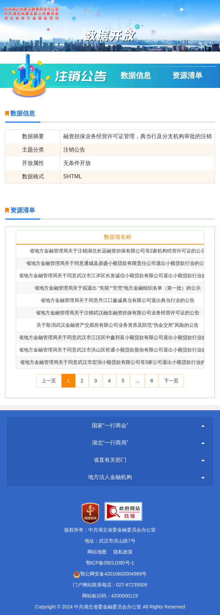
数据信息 (136, 75)
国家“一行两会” (110, 425)
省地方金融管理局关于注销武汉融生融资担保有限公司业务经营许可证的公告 (117, 312)
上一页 (49, 380)
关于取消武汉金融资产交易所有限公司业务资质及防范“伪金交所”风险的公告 (117, 325)
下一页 (171, 380)
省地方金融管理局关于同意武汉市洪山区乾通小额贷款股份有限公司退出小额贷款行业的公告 (117, 350)
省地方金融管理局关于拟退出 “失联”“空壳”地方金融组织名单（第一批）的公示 (117, 288)
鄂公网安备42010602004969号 (109, 574)
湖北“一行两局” (110, 443)
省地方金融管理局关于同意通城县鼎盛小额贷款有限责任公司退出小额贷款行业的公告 (117, 263)
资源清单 (187, 75)
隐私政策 (123, 552)
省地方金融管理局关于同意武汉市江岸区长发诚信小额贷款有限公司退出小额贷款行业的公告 (117, 275)
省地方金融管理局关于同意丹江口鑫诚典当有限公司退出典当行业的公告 (118, 300)
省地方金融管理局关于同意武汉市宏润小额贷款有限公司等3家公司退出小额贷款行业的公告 (117, 362)
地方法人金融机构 (110, 477)
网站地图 (97, 552)
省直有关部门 (110, 460)
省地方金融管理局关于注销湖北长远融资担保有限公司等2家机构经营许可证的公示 (118, 251)
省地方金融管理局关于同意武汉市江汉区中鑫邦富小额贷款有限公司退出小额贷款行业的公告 (117, 337)
